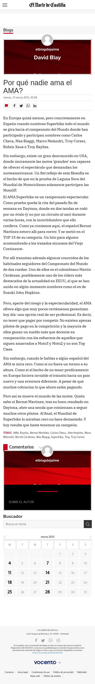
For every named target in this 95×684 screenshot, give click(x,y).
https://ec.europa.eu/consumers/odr (47, 653)
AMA (16, 433)
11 (9, 573)
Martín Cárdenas (25, 437)
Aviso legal (23, 672)
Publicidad (81, 672)
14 (47, 573)
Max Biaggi (43, 437)
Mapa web (35, 676)
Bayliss (24, 433)
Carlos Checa (58, 433)
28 (47, 592)
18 (10, 583)
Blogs (8, 30)
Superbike (57, 437)
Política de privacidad (63, 672)
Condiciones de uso (41, 672)
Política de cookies (52, 676)
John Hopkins (75, 433)
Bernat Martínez (39, 433)
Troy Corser (77, 437)
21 (47, 583)
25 (9, 592)
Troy (67, 437)
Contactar (9, 672)
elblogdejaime (47, 49)
